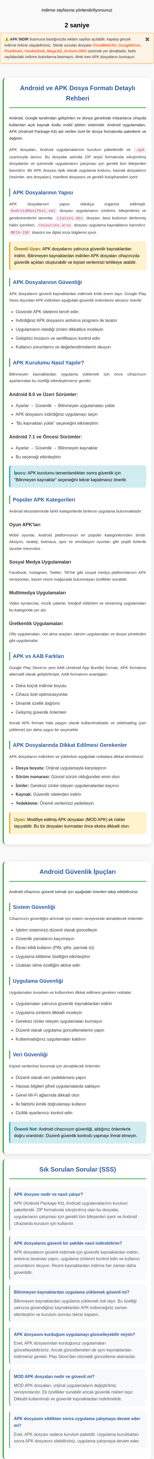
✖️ (147, 39)
